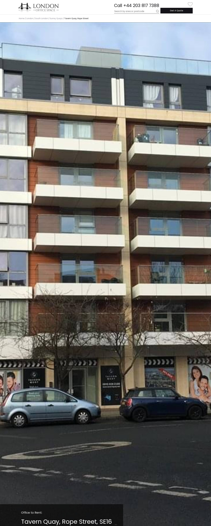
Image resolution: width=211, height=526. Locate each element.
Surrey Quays (56, 18)
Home (21, 18)
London (29, 18)
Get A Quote (176, 10)
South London (41, 18)
